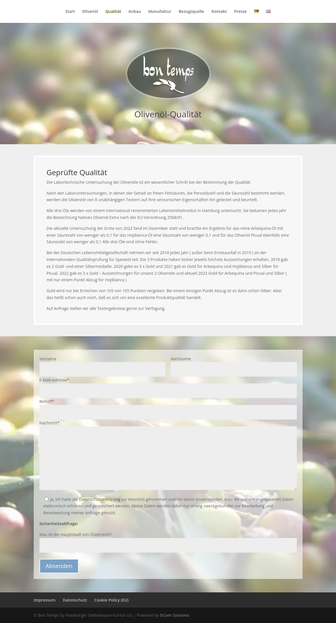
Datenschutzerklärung (99, 499)
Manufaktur (160, 11)
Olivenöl (90, 11)
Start (70, 11)
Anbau (134, 11)
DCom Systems (174, 615)
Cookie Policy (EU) (111, 600)
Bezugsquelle (191, 11)
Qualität (113, 11)
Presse (240, 11)
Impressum (44, 600)
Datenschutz (75, 600)
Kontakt (219, 11)
